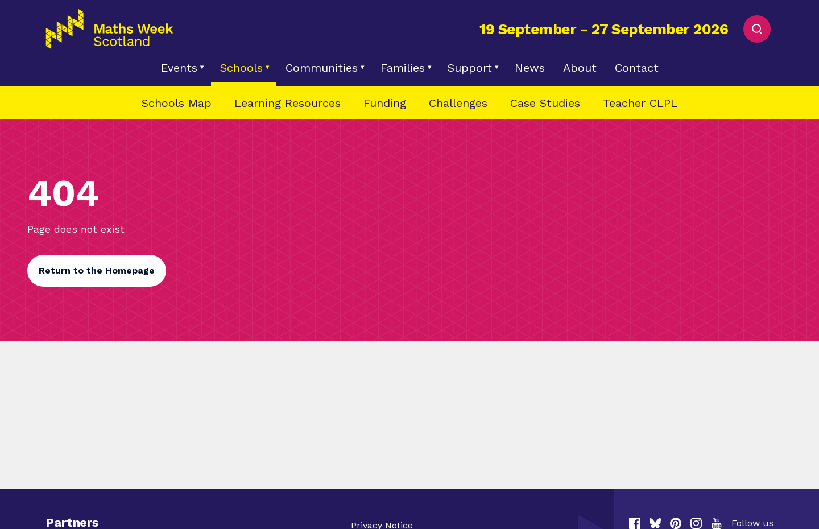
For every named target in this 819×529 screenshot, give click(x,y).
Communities (322, 68)
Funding (384, 103)
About (580, 68)
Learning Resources (287, 103)
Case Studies (545, 103)
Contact (637, 68)
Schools (241, 68)
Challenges (458, 103)
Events (179, 68)
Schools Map (177, 103)
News (530, 68)
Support (470, 68)
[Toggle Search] (757, 29)
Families (402, 68)
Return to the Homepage (97, 270)
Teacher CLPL (640, 103)
